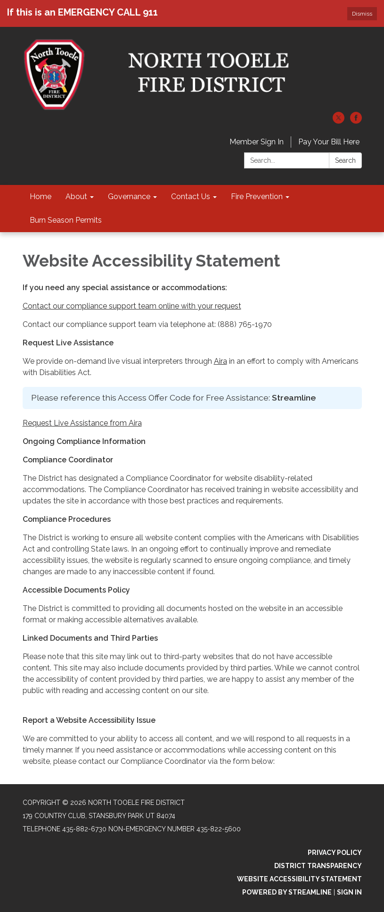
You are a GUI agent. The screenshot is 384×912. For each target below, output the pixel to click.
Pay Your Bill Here (328, 141)
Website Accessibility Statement (299, 879)
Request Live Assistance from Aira (82, 422)
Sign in (349, 892)
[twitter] (338, 121)
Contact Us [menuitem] (190, 196)
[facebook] (356, 121)
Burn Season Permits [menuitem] (66, 220)
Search (345, 160)
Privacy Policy (335, 852)
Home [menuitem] (40, 196)
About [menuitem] (76, 196)
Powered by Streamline (287, 892)
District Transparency (318, 866)
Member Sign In (256, 141)
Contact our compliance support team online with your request (132, 305)
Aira (220, 361)
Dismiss (362, 13)
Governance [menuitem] (129, 196)
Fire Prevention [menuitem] (257, 196)
